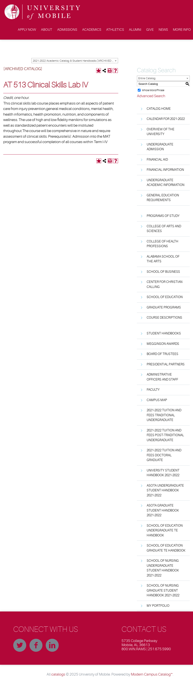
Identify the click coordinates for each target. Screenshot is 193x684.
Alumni (135, 30)
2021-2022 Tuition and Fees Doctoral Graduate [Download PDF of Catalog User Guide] (164, 455)
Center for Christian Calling (164, 284)
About (46, 30)
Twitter (19, 645)
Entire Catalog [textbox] (147, 78)
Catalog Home (159, 109)
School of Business (163, 272)
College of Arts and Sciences (164, 228)
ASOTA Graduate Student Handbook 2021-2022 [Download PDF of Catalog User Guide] (163, 510)
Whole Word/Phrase (153, 90)
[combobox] (74, 60)
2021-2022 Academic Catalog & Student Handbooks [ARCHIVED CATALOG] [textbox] (75, 60)
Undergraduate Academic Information (165, 182)
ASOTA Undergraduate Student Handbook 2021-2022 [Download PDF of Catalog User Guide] (165, 490)
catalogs (58, 674)
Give (150, 30)
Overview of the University (160, 131)
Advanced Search (151, 96)
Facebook (35, 645)
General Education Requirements (163, 198)
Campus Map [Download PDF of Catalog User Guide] (157, 400)
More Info (182, 30)
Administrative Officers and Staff (162, 377)
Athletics (115, 30)
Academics (91, 30)
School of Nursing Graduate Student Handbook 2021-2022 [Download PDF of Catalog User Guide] (163, 590)
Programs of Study (163, 216)
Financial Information (165, 170)
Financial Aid (157, 159)
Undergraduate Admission (160, 147)
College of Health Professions (162, 244)
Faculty (153, 390)
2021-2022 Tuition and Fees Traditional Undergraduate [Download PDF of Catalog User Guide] (164, 415)
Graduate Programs (164, 307)
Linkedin (52, 645)
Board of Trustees (162, 354)
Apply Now (27, 30)
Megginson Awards (163, 344)
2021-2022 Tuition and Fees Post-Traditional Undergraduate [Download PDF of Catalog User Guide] (165, 435)
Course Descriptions (164, 317)
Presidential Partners (166, 364)
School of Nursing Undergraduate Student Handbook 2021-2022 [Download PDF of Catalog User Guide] (163, 568)
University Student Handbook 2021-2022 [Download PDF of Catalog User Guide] (163, 473)
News (163, 30)
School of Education (165, 297)
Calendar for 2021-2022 (166, 119)
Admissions (67, 30)
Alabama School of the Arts (163, 259)
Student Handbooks (164, 333)
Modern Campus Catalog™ (152, 674)
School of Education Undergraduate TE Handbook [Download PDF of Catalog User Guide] (165, 530)
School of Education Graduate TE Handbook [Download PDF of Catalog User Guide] (166, 548)
